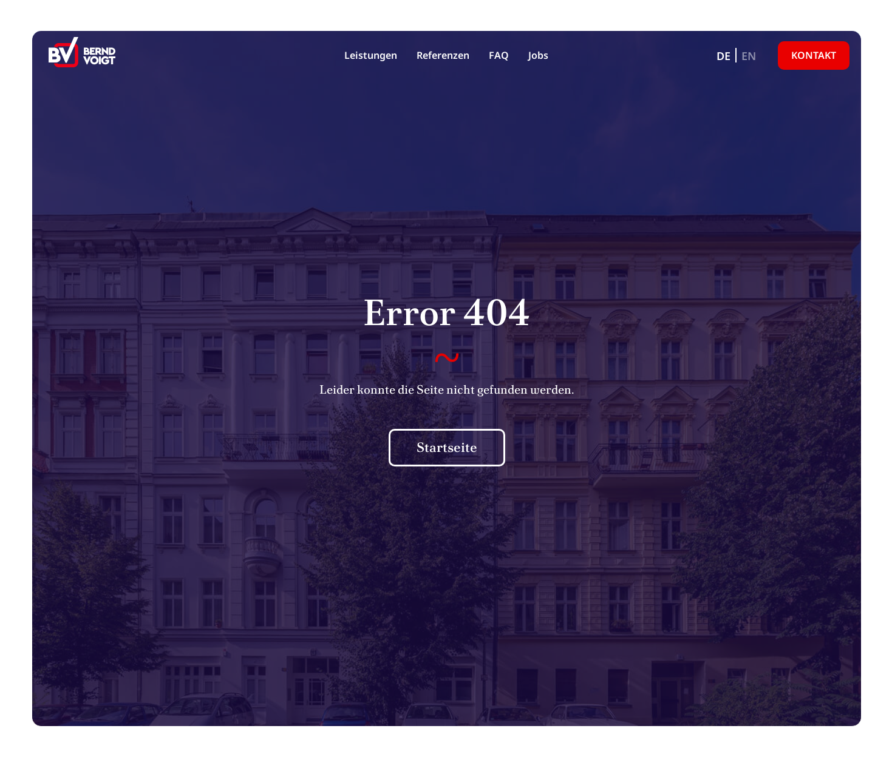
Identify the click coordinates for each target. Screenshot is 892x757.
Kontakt (813, 55)
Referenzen (443, 55)
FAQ (499, 55)
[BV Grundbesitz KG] (82, 55)
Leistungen (370, 55)
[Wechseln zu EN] (749, 55)
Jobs (538, 55)
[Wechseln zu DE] (723, 55)
